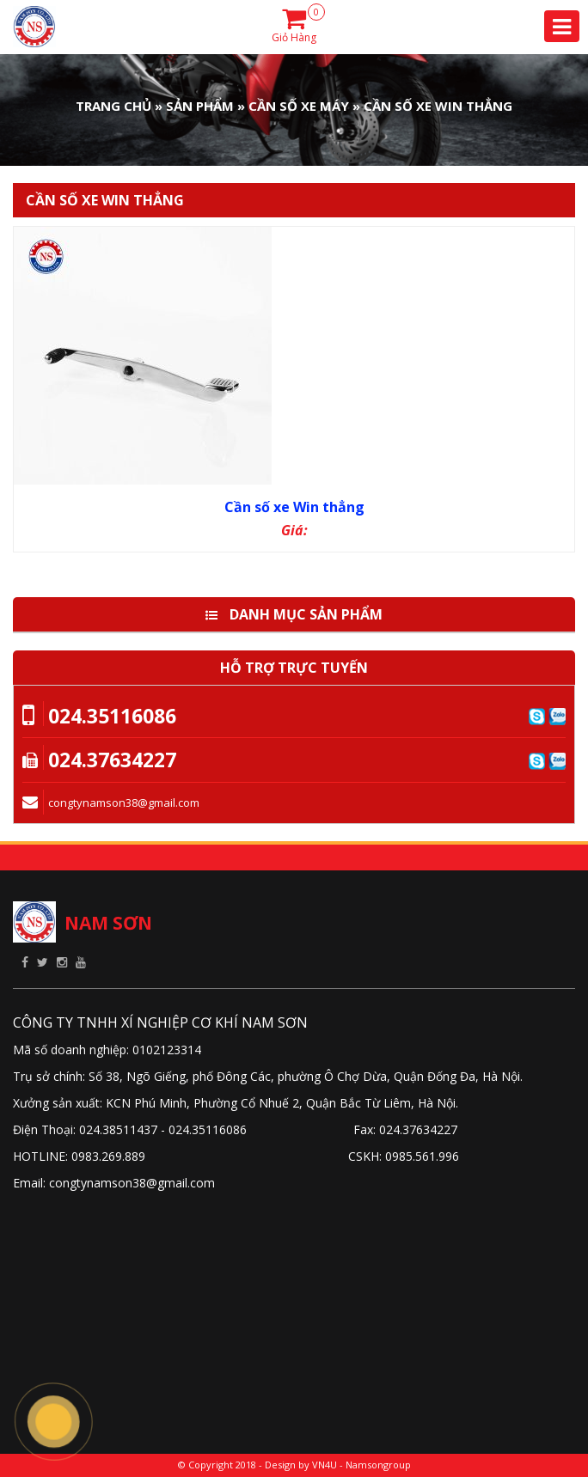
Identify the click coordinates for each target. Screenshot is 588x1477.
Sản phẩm (200, 104)
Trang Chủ (113, 104)
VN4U (324, 1464)
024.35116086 (112, 715)
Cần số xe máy (298, 104)
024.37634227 (112, 759)
